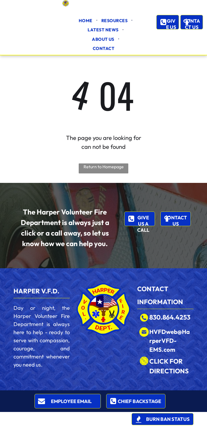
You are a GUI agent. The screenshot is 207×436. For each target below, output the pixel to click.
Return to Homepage (104, 166)
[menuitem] (86, 20)
